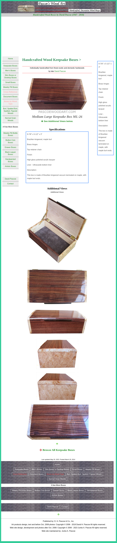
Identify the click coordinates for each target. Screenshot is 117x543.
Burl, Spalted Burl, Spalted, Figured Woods (10, 111)
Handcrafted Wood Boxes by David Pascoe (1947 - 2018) (58, 15)
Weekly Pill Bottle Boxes (22, 490)
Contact (10, 184)
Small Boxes (10, 82)
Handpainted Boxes (95, 490)
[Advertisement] (58, 34)
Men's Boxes (10, 71)
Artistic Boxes (10, 166)
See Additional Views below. (57, 121)
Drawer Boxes (10, 147)
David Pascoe (60, 71)
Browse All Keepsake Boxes (59, 449)
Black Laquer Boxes (76, 490)
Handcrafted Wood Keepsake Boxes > (51, 60)
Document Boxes (10, 97)
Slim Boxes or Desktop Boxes (57, 469)
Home (10, 59)
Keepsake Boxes (10, 66)
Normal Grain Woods (57, 479)
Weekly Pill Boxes (10, 87)
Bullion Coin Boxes (42, 490)
